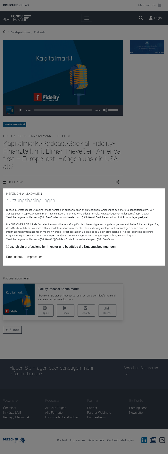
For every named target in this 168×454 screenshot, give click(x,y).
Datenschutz (14, 257)
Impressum (34, 257)
